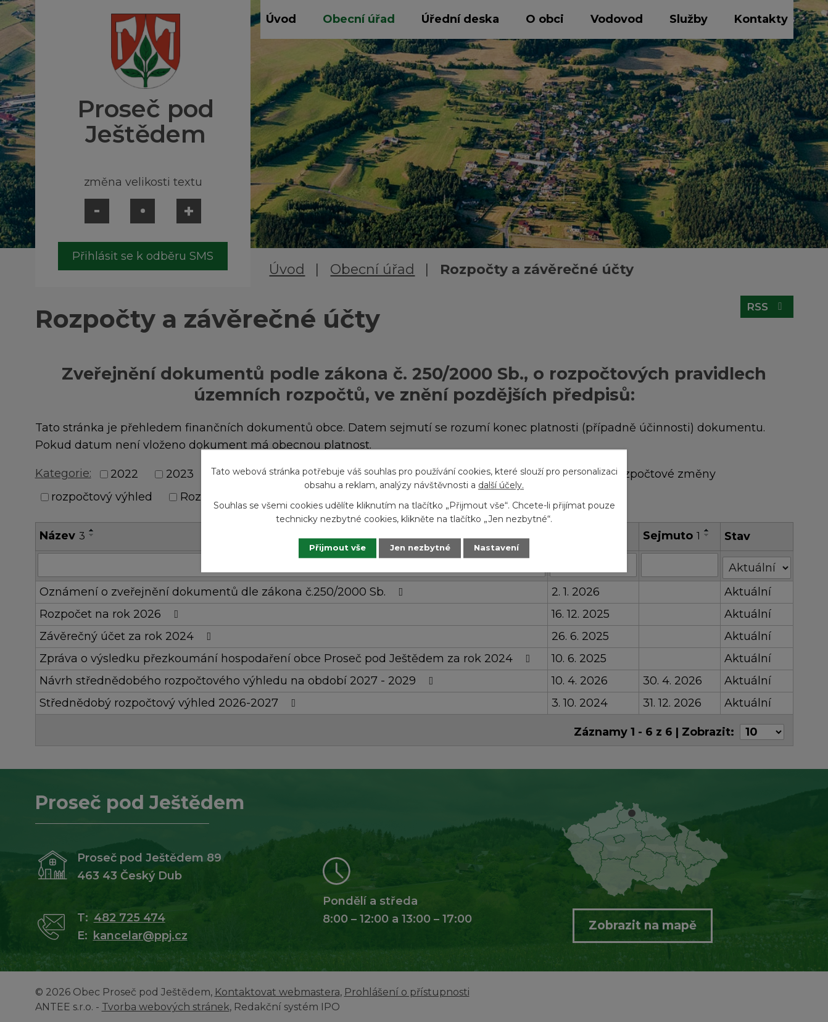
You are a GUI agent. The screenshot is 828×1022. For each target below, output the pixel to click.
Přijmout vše (330, 548)
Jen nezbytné (419, 548)
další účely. (501, 485)
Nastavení (504, 548)
